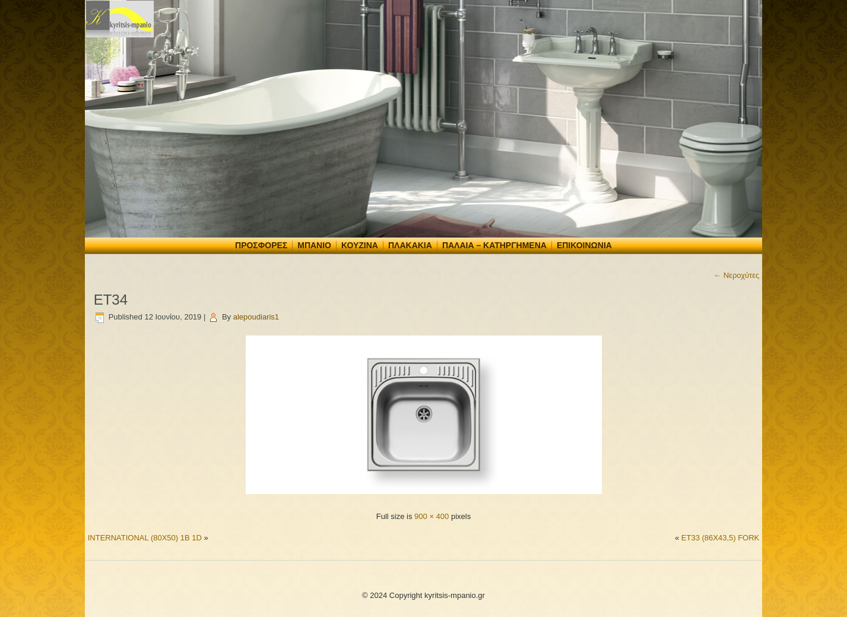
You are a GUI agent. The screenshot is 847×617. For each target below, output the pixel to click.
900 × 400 (431, 516)
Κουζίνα (359, 245)
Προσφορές (261, 245)
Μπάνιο (314, 245)
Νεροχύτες (736, 275)
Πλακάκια (410, 245)
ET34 (111, 300)
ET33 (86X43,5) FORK (720, 537)
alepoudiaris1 (256, 316)
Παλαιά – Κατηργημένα (494, 245)
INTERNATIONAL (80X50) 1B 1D (145, 537)
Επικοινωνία (584, 245)
